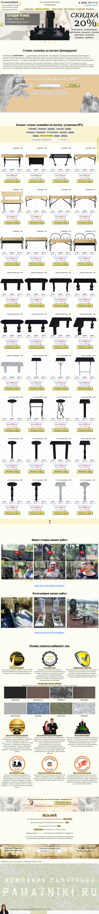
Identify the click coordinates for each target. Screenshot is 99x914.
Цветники (63, 132)
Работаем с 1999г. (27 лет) (9, 9)
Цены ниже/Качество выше (10, 5)
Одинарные (42, 129)
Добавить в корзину (12, 173)
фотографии (50, 632)
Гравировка (40, 132)
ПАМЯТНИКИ (9, 2)
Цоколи (71, 132)
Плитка (56, 136)
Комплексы (30, 132)
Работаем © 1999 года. (13, 850)
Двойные (51, 129)
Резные (68, 129)
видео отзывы (49, 585)
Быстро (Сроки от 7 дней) (9, 7)
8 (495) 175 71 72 (88, 2)
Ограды (35, 136)
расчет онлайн (6, 743)
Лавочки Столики (46, 136)
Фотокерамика (52, 132)
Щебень (64, 136)
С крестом (60, 129)
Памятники (32, 129)
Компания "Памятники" (14, 848)
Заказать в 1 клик (12, 181)
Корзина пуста (89, 5)
